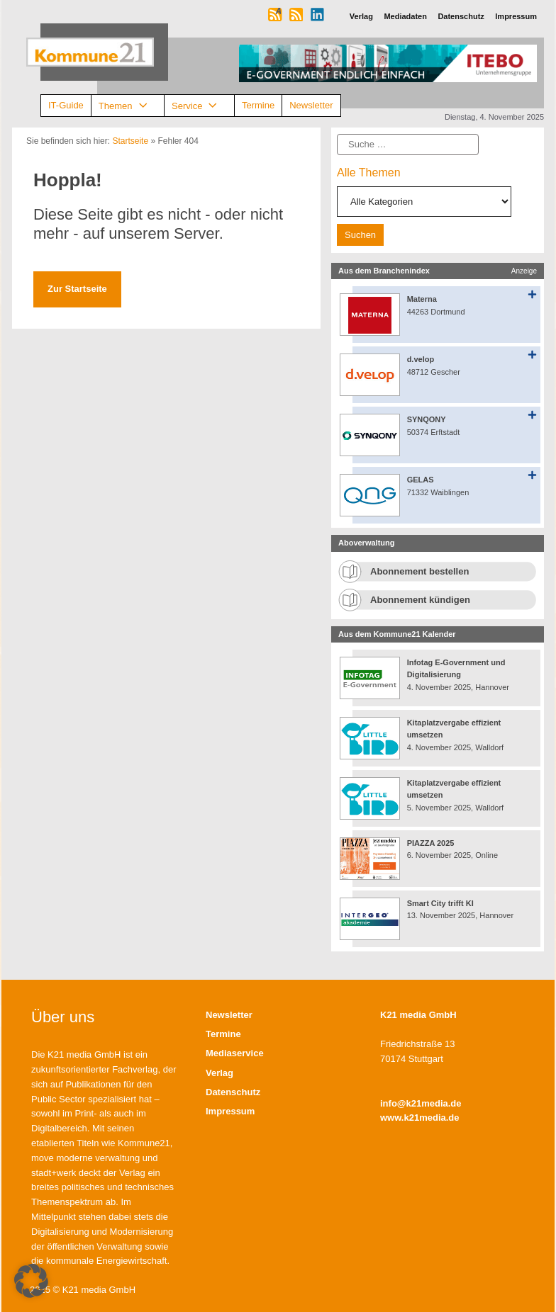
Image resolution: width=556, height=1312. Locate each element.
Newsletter (311, 105)
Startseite (130, 141)
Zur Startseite (77, 288)
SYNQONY (426, 419)
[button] (31, 1281)
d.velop (421, 359)
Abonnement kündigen (420, 599)
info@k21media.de (421, 1103)
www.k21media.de (420, 1117)
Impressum (230, 1111)
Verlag (219, 1073)
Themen (128, 106)
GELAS (420, 479)
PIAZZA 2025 (431, 843)
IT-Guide (66, 105)
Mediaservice (235, 1053)
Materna (422, 299)
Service (199, 106)
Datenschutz (233, 1092)
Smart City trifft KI (440, 903)
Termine (258, 105)
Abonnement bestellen (419, 571)
